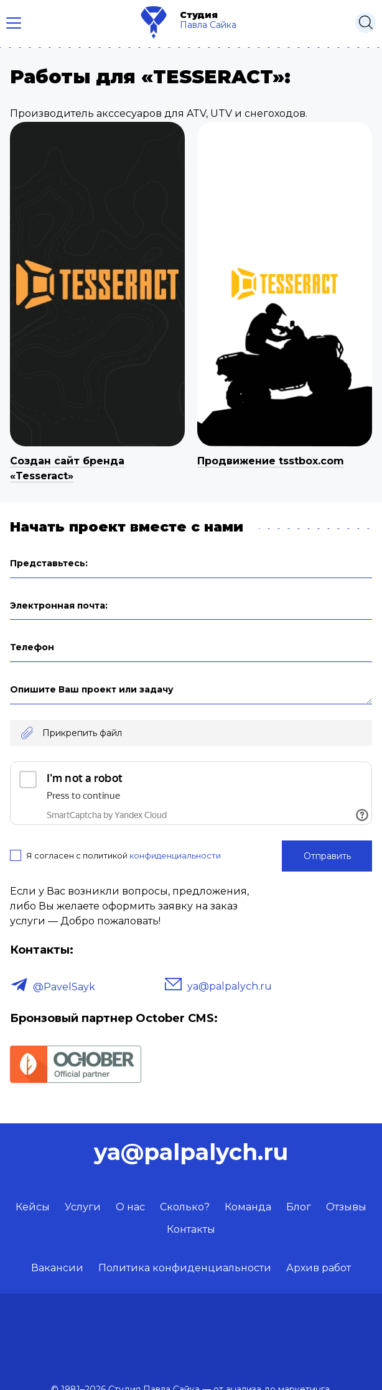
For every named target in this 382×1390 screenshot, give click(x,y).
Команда (248, 1207)
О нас (130, 1207)
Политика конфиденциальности (184, 1268)
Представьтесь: (49, 563)
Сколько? (185, 1207)
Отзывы (346, 1207)
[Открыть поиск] (365, 22)
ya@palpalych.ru (229, 986)
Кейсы (33, 1207)
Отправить (327, 856)
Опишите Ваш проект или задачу (92, 689)
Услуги (83, 1207)
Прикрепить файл (82, 733)
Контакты (191, 1229)
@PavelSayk (64, 987)
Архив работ (318, 1268)
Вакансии (57, 1268)
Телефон (32, 647)
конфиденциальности (175, 855)
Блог (298, 1207)
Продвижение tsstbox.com (270, 461)
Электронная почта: (59, 605)
